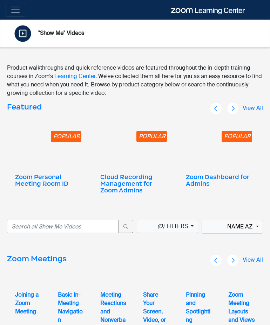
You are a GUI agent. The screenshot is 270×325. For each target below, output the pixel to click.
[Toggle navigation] (15, 10)
